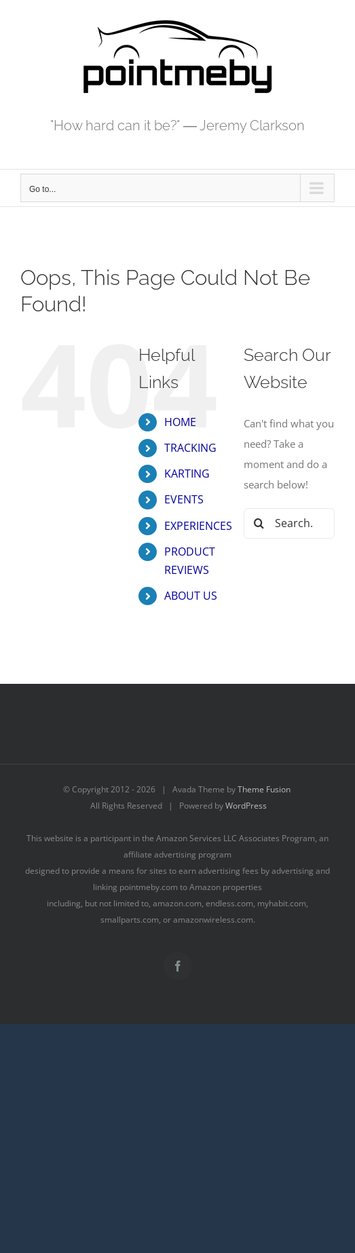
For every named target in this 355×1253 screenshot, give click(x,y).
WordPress (246, 805)
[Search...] (289, 523)
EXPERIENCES (198, 525)
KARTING (187, 473)
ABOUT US (190, 595)
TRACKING (190, 447)
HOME (180, 422)
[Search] (259, 523)
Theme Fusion (264, 789)
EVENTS (184, 499)
